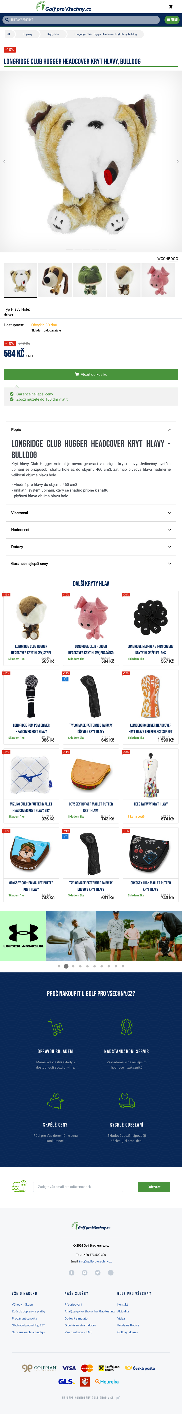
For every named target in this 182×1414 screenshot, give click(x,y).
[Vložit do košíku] (91, 374)
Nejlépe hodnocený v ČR (88, 1398)
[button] (8, 161)
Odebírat (154, 1187)
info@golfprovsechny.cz (95, 1261)
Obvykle (44, 325)
